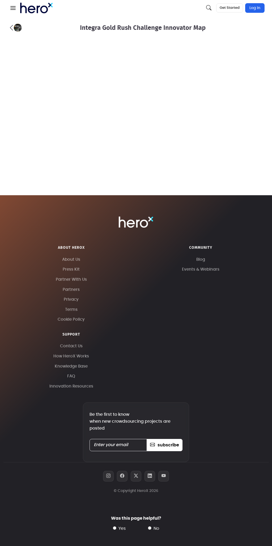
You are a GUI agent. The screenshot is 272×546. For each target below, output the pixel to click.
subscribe (164, 445)
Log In (254, 8)
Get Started (230, 8)
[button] (13, 8)
